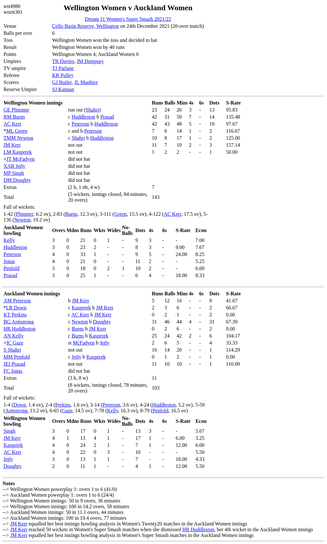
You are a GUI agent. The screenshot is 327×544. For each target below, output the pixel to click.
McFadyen (84, 343)
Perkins (63, 405)
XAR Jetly (14, 166)
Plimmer (24, 214)
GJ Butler (62, 82)
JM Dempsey (90, 61)
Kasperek (81, 307)
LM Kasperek (18, 152)
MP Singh (14, 173)
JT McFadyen (20, 159)
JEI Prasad (14, 364)
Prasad (107, 117)
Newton (22, 219)
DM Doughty (17, 180)
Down (19, 405)
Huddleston (83, 117)
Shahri (92, 110)
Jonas (9, 261)
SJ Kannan (63, 89)
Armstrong (16, 410)
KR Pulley (63, 75)
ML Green (16, 131)
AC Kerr (12, 124)
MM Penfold (17, 357)
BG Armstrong (19, 321)
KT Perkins (15, 314)
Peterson (80, 124)
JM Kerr (12, 145)
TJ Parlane (63, 68)
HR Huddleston (19, 328)
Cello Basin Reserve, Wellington (85, 26)
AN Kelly (14, 335)
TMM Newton (18, 138)
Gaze (67, 410)
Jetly (104, 343)
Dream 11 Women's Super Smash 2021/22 (128, 19)
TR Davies (63, 61)
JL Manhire (86, 82)
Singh (9, 431)
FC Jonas (13, 371)
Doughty (102, 321)
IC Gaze (14, 343)
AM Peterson (17, 300)
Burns (71, 214)
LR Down (16, 307)
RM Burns (14, 117)
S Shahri (12, 350)
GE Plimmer (16, 110)
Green (120, 214)
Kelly (9, 240)
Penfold (11, 268)
